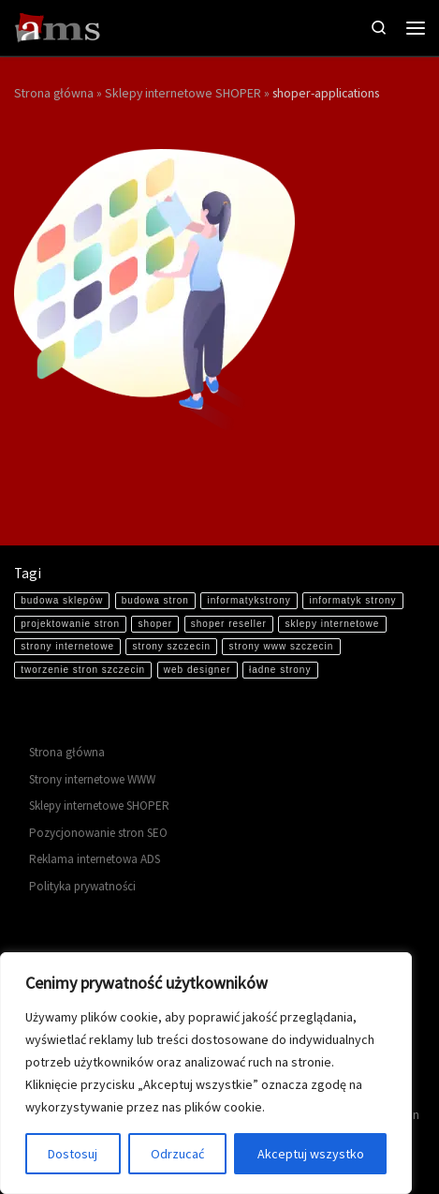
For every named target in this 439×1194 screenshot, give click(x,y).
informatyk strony (352, 600)
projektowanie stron (70, 624)
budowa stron (155, 600)
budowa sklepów (62, 600)
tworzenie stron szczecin (83, 669)
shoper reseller (229, 624)
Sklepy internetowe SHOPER (183, 92)
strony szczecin (172, 646)
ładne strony (280, 669)
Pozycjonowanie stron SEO (98, 833)
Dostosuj (72, 1153)
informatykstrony (248, 600)
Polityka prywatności (82, 886)
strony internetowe (67, 646)
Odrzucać (177, 1153)
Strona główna (54, 92)
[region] (206, 1073)
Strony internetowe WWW (92, 779)
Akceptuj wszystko (310, 1153)
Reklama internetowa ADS (94, 859)
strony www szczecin (281, 646)
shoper (156, 624)
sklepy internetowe (332, 624)
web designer (197, 669)
